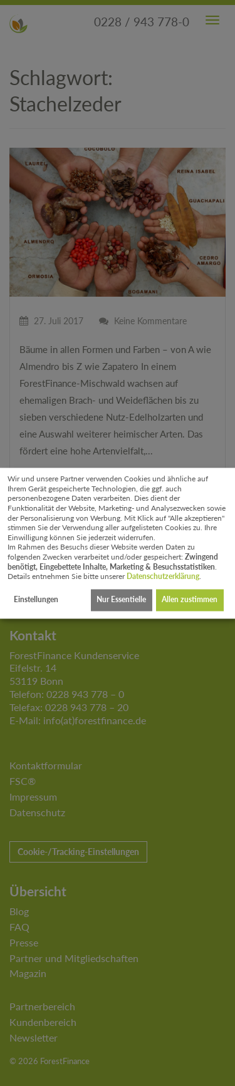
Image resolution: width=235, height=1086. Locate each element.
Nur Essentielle (121, 600)
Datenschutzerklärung (163, 576)
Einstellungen (36, 600)
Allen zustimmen (189, 600)
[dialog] (117, 543)
